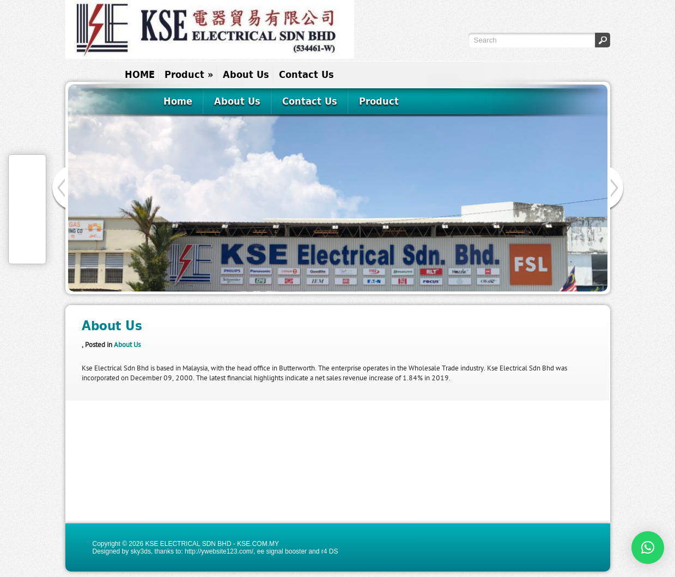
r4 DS (329, 551)
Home (177, 101)
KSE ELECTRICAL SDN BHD (188, 544)
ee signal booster (282, 551)
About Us (246, 74)
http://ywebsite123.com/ (219, 551)
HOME (140, 74)
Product (189, 74)
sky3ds (141, 551)
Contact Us (306, 74)
